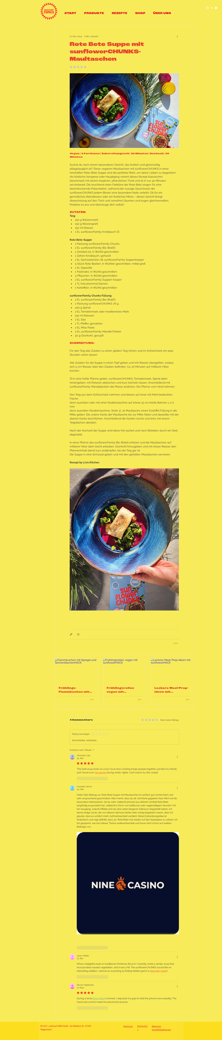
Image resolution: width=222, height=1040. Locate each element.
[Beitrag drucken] (78, 634)
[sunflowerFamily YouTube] (216, 8)
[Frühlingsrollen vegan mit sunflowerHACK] (124, 671)
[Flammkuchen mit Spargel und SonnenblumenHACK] (76, 671)
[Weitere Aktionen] (177, 36)
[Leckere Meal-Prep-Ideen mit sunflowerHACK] (172, 671)
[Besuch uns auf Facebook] (211, 8)
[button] (94, 13)
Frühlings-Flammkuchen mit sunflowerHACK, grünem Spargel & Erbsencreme (74, 690)
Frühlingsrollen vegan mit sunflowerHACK (121, 690)
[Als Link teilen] (71, 634)
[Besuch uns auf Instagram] (207, 8)
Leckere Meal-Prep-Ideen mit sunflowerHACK (171, 690)
